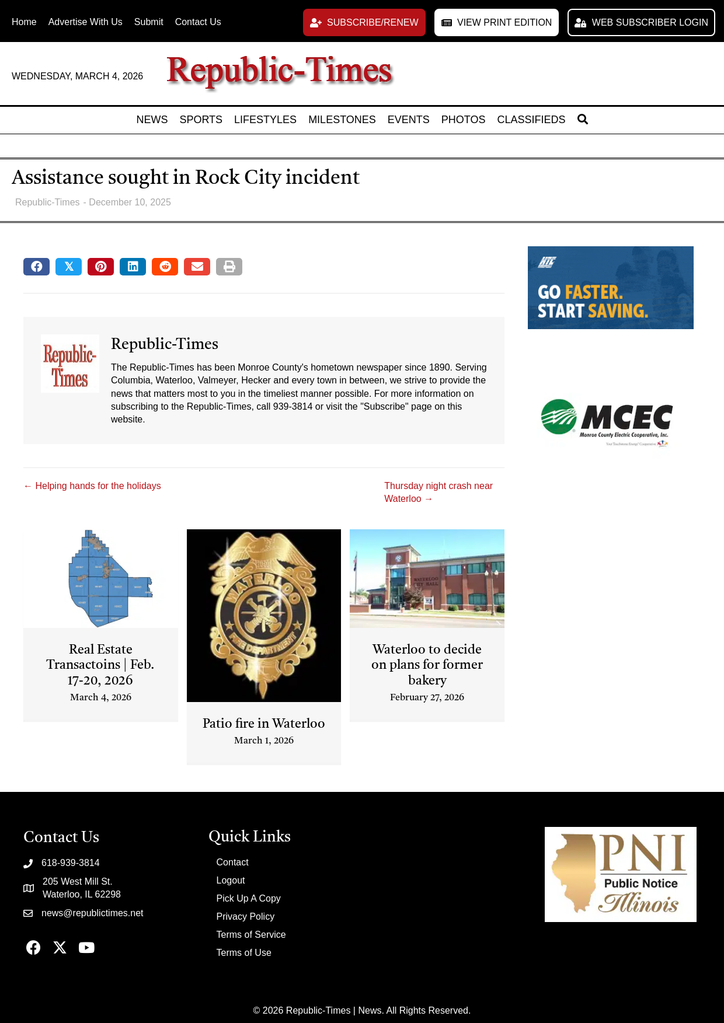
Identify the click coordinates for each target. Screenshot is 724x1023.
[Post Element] (101, 624)
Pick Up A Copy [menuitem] (249, 898)
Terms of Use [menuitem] (244, 953)
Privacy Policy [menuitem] (246, 916)
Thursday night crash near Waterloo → (438, 492)
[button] (364, 22)
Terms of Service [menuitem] (251, 935)
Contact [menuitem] (233, 862)
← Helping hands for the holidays (92, 486)
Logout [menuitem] (231, 880)
